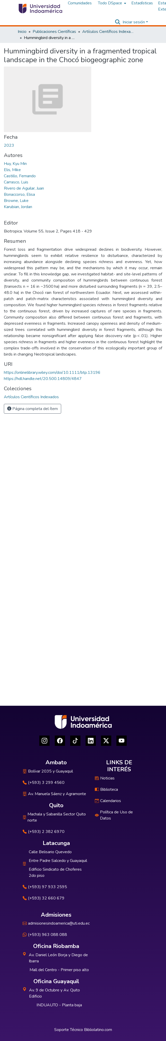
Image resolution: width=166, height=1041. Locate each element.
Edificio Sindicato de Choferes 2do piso (55, 872)
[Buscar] (118, 22)
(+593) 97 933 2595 (45, 887)
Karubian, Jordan (18, 207)
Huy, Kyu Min (15, 163)
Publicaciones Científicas (54, 31)
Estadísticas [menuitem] (142, 3)
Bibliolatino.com (98, 1030)
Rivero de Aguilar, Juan (24, 188)
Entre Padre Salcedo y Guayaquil (58, 860)
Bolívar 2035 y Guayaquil (48, 771)
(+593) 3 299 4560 (43, 782)
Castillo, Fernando (20, 176)
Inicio (22, 31)
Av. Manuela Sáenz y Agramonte (54, 794)
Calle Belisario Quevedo (50, 852)
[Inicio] (40, 8)
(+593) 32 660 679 (43, 898)
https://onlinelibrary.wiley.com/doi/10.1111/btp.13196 (52, 372)
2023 (9, 145)
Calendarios (108, 801)
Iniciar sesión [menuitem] (134, 22)
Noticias (105, 778)
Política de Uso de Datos (114, 815)
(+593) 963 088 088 (45, 934)
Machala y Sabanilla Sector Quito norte (54, 817)
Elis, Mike (12, 170)
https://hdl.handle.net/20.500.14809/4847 (43, 379)
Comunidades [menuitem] (80, 3)
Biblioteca (106, 789)
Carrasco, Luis (16, 182)
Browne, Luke (16, 200)
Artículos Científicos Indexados (108, 31)
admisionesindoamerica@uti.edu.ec (56, 923)
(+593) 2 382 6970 (43, 831)
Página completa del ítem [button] (32, 409)
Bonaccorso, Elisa (19, 194)
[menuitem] (111, 3)
